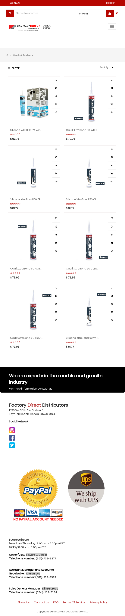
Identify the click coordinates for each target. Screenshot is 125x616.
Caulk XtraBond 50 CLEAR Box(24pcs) (82, 268)
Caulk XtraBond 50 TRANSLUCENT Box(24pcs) (27, 338)
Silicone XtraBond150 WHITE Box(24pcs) (82, 338)
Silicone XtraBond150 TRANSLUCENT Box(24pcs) (27, 199)
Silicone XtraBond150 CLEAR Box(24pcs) (82, 199)
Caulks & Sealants (23, 55)
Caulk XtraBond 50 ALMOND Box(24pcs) (27, 268)
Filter (14, 68)
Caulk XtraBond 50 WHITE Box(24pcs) (82, 130)
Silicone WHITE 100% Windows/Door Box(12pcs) (27, 130)
